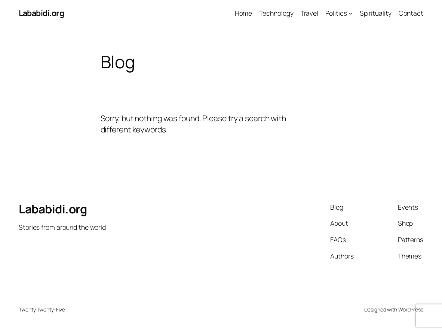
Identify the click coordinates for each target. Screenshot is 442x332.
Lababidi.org (41, 12)
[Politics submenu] (351, 13)
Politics (336, 13)
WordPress (410, 309)
